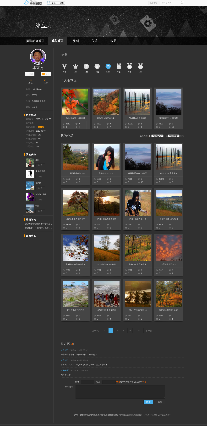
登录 (54, 2)
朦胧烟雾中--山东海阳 (168, 118)
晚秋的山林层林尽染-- (106, 118)
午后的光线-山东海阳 (169, 219)
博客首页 (57, 41)
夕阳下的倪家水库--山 (137, 310)
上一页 (95, 330)
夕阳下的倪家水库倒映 (106, 219)
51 (139, 330)
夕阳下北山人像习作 (137, 219)
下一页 (148, 330)
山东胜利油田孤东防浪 (106, 310)
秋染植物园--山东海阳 (75, 118)
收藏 (113, 41)
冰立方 (38, 68)
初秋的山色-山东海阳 (107, 264)
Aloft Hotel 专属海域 (137, 118)
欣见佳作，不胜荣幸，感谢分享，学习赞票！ (39, 228)
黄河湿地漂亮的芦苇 (75, 310)
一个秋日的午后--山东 (75, 173)
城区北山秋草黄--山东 (168, 310)
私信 (47, 74)
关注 (95, 41)
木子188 (64, 350)
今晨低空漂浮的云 (168, 264)
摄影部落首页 (35, 41)
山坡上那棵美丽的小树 (75, 219)
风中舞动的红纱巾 (106, 173)
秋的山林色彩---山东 (137, 264)
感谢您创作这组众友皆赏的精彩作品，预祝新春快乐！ (39, 224)
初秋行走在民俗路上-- (75, 264)
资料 (76, 41)
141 (30, 80)
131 (46, 80)
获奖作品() (145, 136)
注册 (62, 3)
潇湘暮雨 (65, 370)
